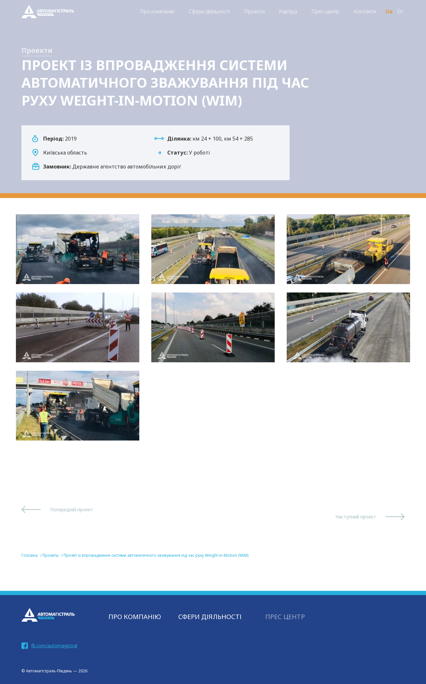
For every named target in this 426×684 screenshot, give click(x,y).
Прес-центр (325, 11)
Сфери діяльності (209, 11)
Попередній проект (71, 509)
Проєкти (254, 11)
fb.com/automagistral (54, 645)
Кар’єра (288, 11)
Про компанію (157, 11)
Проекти (37, 50)
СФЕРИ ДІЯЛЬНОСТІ (210, 616)
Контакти (365, 11)
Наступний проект (355, 517)
